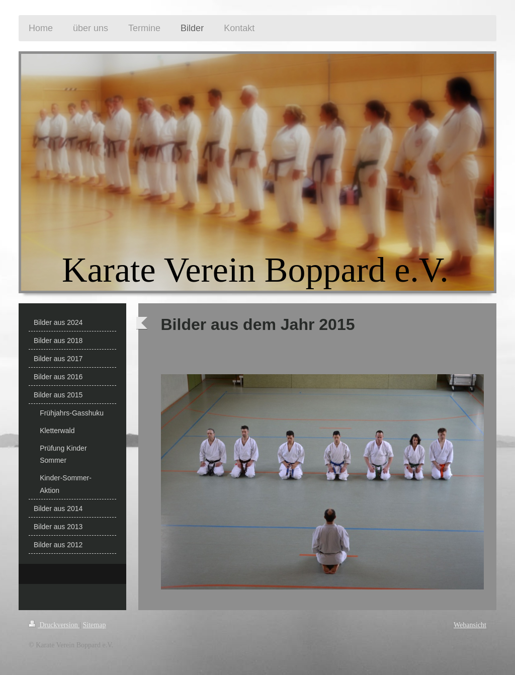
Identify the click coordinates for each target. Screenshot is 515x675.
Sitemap (94, 625)
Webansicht (470, 625)
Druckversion (54, 625)
